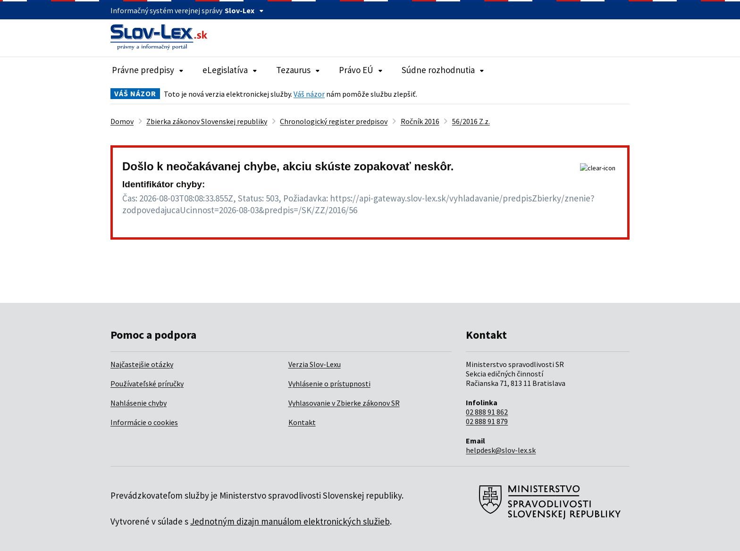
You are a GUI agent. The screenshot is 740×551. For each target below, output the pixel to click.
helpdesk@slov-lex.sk (501, 450)
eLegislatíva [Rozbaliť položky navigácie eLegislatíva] (229, 69)
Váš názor (309, 94)
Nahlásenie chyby (138, 403)
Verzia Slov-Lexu (314, 364)
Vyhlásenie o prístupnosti (329, 383)
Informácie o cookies (144, 422)
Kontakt (302, 422)
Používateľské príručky (147, 383)
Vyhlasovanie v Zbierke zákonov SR (344, 403)
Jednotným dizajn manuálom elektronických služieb (290, 521)
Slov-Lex (244, 10)
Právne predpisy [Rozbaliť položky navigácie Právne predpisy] (148, 69)
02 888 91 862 (487, 412)
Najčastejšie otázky (141, 364)
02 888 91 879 (487, 421)
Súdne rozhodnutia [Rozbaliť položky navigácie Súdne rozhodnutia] (443, 69)
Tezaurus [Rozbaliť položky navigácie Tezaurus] (298, 69)
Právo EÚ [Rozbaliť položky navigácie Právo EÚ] (361, 69)
